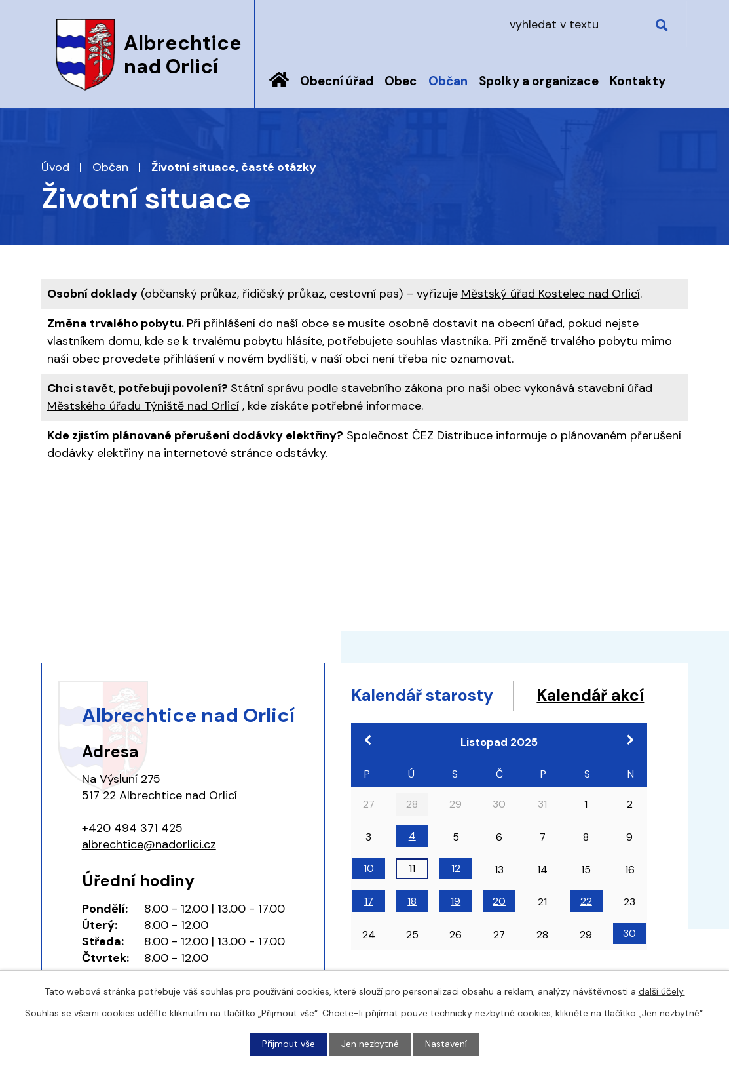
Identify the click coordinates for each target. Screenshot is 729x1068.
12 (455, 893)
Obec (400, 81)
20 (499, 926)
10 (369, 893)
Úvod (279, 90)
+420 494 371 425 (132, 828)
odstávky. (301, 453)
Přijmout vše (288, 1044)
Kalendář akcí (405, 720)
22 (586, 926)
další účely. (662, 991)
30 (629, 959)
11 (412, 893)
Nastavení (446, 1044)
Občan (448, 81)
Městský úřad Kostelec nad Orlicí (550, 294)
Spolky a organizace (539, 81)
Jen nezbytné (370, 1044)
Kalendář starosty (423, 695)
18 (412, 926)
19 (455, 926)
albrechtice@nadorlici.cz (149, 844)
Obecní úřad (336, 81)
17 (368, 926)
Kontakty (637, 81)
